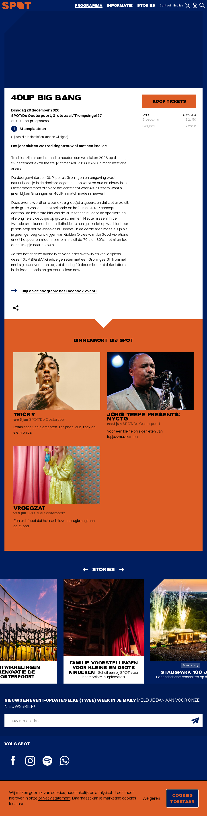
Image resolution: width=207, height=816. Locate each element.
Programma (88, 5)
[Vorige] (85, 569)
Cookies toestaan (182, 798)
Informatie (120, 5)
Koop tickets (169, 101)
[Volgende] (122, 569)
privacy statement (54, 798)
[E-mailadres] (103, 720)
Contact (165, 5)
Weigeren (151, 798)
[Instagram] (30, 761)
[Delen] (15, 308)
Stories (146, 5)
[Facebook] (13, 761)
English (178, 5)
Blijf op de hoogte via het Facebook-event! (59, 290)
